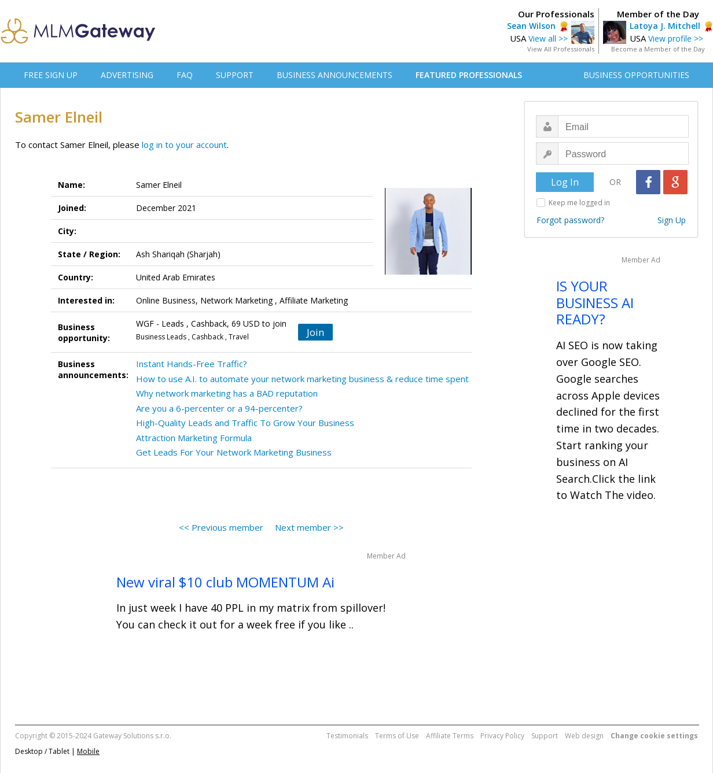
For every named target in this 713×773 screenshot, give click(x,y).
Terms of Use (397, 736)
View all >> (548, 38)
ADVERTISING (127, 74)
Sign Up (671, 219)
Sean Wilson (531, 25)
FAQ (185, 74)
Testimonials (347, 736)
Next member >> (309, 527)
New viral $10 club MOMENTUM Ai (225, 581)
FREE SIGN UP (51, 74)
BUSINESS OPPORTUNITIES (636, 74)
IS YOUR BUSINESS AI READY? (595, 302)
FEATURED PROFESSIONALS (469, 74)
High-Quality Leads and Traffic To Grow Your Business (245, 422)
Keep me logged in (579, 203)
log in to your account (184, 144)
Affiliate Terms (449, 736)
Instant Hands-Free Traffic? (191, 363)
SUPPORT (234, 74)
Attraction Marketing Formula (194, 437)
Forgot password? (570, 219)
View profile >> (675, 38)
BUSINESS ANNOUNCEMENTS (334, 74)
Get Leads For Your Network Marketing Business (234, 452)
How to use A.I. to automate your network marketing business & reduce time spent (302, 378)
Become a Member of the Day (658, 49)
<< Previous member (221, 527)
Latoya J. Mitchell (665, 25)
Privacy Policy (502, 736)
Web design (584, 736)
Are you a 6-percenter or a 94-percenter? (219, 408)
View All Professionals (560, 49)
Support (544, 736)
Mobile (88, 751)
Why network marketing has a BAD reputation (227, 393)
